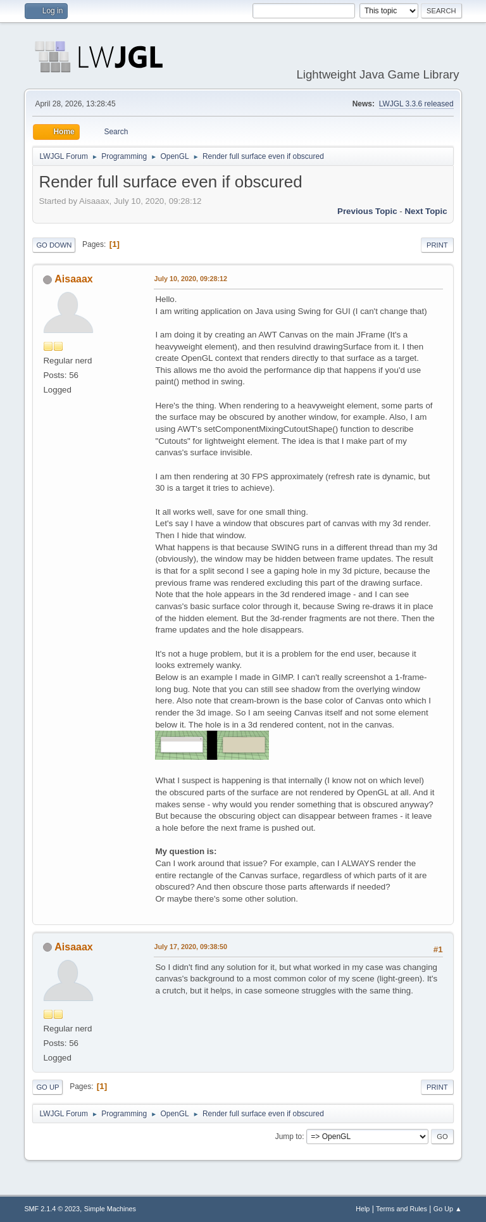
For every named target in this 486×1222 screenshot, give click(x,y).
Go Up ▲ (447, 1209)
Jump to (288, 1136)
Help (363, 1209)
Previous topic (367, 211)
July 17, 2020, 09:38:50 (190, 946)
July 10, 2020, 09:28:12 (190, 278)
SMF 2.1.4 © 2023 (52, 1209)
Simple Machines (110, 1209)
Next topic (425, 211)
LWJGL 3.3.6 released (416, 103)
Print (437, 245)
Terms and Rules (401, 1209)
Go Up (47, 1087)
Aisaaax (73, 279)
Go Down (54, 245)
